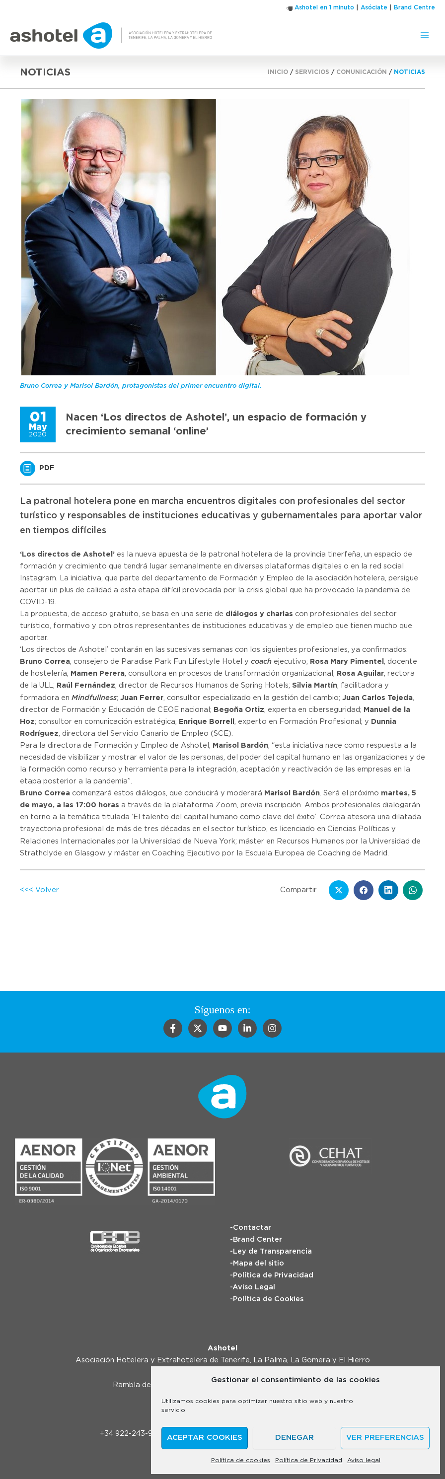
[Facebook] (172, 1028)
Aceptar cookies (204, 1437)
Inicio (278, 72)
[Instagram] (272, 1028)
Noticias (409, 72)
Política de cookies (240, 1460)
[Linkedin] (247, 1028)
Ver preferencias (385, 1437)
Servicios (312, 72)
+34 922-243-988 (131, 1433)
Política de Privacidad (308, 1460)
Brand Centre (414, 7)
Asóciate (374, 7)
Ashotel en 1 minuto (324, 7)
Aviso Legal (253, 1287)
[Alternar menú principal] (424, 35)
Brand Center (257, 1239)
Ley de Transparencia (272, 1251)
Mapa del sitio (258, 1263)
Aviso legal (363, 1460)
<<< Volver (39, 890)
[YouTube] (222, 1028)
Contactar (252, 1227)
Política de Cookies (268, 1299)
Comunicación (361, 72)
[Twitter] (197, 1028)
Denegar (294, 1437)
